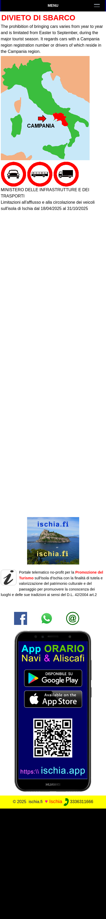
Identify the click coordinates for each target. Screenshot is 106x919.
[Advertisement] (53, 864)
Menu (53, 5)
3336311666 (78, 801)
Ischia (55, 801)
